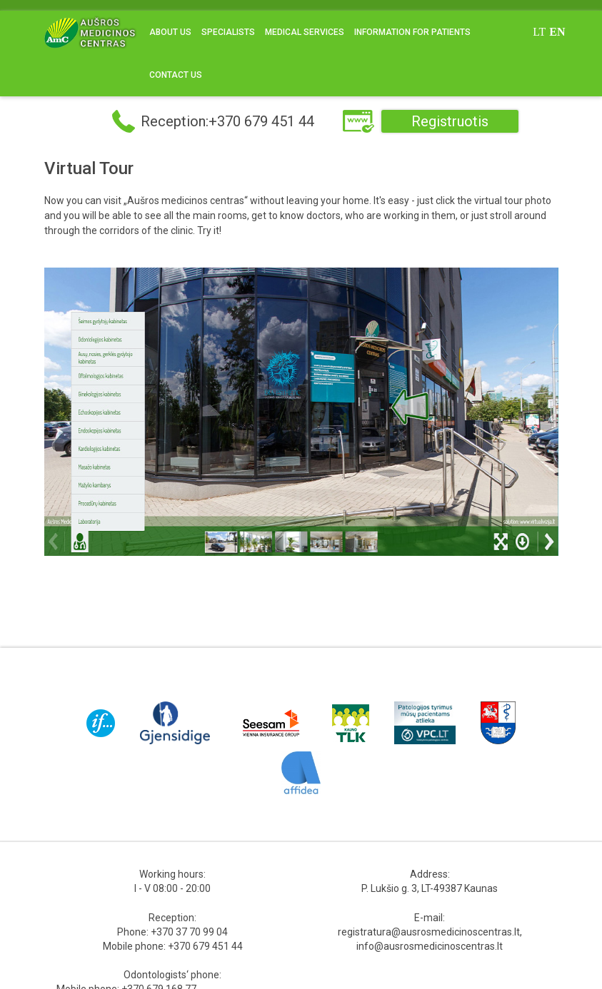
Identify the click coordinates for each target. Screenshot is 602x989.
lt (539, 32)
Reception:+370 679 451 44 (227, 121)
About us (170, 32)
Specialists (228, 32)
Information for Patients (412, 32)
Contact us (175, 75)
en (557, 32)
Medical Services (304, 32)
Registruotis (449, 121)
